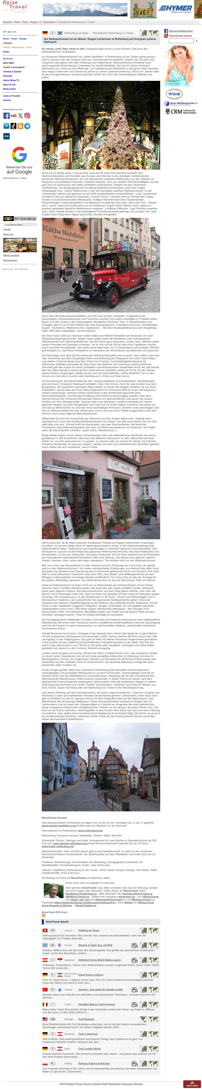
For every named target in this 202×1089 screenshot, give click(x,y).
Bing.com (8, 234)
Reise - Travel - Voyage (26, 22)
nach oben (192, 1085)
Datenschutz (114, 1084)
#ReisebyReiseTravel (108, 899)
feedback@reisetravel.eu (81, 893)
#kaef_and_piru (80, 899)
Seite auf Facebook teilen (181, 31)
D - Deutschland (47, 22)
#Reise (128, 902)
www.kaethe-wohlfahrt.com (59, 825)
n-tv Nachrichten (14, 224)
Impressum (127, 1084)
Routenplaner (10, 260)
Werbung (138, 1084)
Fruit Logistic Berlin (90, 1048)
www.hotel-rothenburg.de (58, 846)
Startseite (7, 22)
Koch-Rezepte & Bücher (57, 905)
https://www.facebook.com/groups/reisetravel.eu (85, 902)
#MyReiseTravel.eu (77, 896)
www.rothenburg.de (90, 830)
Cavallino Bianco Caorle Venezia (97, 1004)
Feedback (70, 1084)
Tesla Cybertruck (88, 1034)
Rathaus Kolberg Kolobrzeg (94, 1063)
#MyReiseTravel (141, 899)
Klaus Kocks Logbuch (91, 974)
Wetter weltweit (11, 255)
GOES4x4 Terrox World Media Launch (100, 960)
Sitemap (97, 1084)
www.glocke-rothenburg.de (70, 843)
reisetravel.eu (126, 896)
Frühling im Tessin (89, 930)
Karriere (88, 1084)
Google (7, 229)
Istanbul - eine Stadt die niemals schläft (101, 989)
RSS (62, 1084)
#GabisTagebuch (85, 905)
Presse (79, 1084)
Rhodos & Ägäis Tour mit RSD (95, 945)
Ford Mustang (86, 1019)
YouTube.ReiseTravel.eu (137, 893)
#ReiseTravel (150, 896)
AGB (105, 1084)
